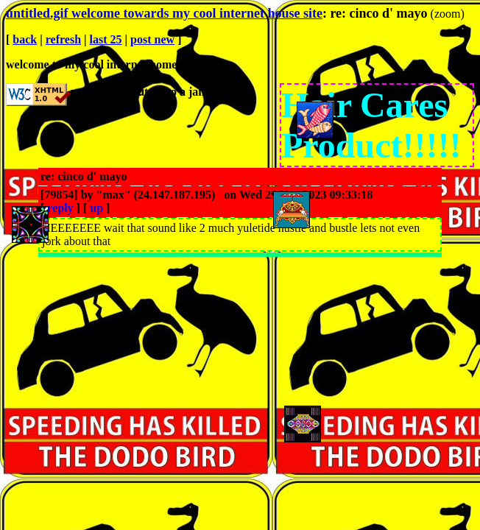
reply (60, 208)
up (96, 208)
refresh (63, 39)
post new (152, 39)
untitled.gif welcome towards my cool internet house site (164, 13)
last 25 (106, 39)
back (25, 39)
